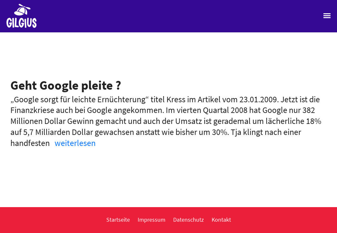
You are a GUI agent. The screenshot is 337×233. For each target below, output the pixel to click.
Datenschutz (188, 219)
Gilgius (18, 27)
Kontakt (221, 219)
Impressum (151, 219)
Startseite (118, 219)
